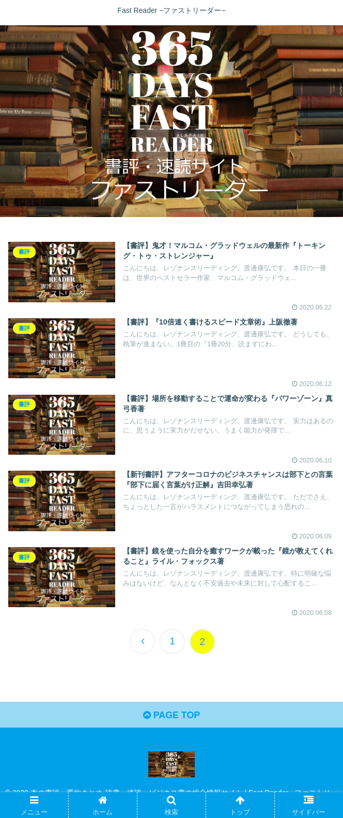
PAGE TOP (171, 716)
